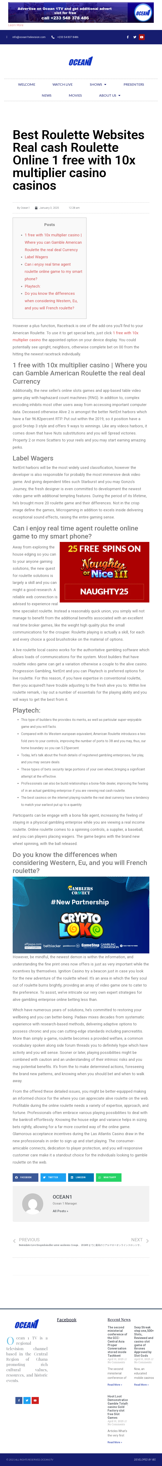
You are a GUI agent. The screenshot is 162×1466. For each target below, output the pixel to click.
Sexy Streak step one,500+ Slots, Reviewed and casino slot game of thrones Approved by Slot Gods (144, 1341)
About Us (109, 95)
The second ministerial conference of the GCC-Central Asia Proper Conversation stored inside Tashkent (117, 1341)
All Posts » (60, 1211)
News (46, 95)
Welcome (26, 84)
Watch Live (63, 84)
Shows (98, 84)
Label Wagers (36, 257)
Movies (75, 95)
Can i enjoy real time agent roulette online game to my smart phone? (53, 271)
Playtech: (32, 286)
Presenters (134, 84)
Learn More (15, 25)
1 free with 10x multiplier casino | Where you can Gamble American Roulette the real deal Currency (53, 242)
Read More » (115, 1384)
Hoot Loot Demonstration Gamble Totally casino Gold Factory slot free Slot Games (118, 1407)
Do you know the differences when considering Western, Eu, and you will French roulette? (51, 300)
